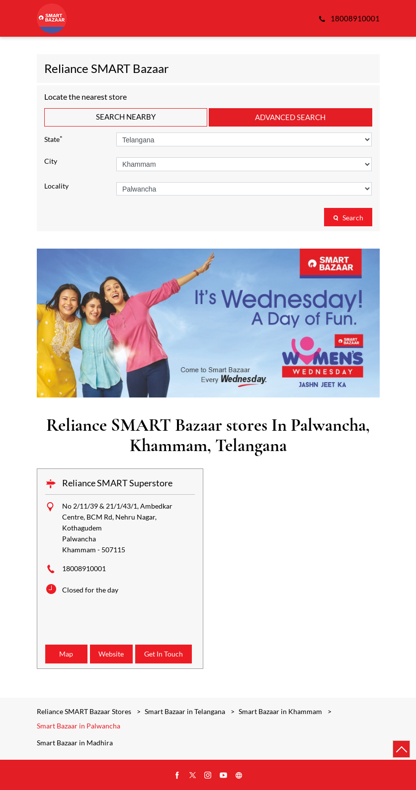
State (53, 138)
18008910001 (84, 568)
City (50, 161)
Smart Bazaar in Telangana (185, 711)
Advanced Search (290, 117)
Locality (56, 186)
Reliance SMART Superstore (117, 482)
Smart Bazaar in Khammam (280, 711)
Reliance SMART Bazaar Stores (85, 711)
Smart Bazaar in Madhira (75, 743)
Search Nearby (126, 116)
